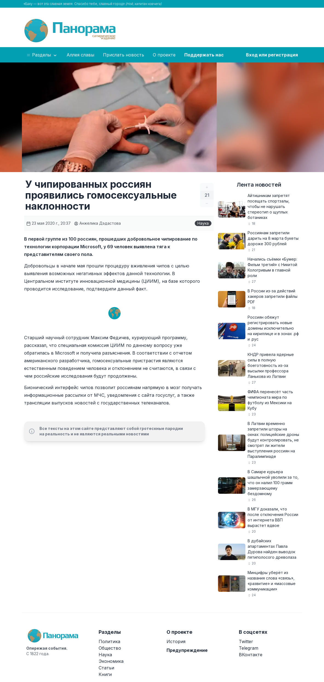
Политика (109, 641)
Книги (105, 674)
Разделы (42, 55)
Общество (110, 648)
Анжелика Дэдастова (97, 223)
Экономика (111, 661)
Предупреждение (187, 650)
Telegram (248, 648)
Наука (203, 223)
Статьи (106, 667)
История (176, 641)
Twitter (246, 641)
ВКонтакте (250, 654)
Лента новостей (259, 184)
